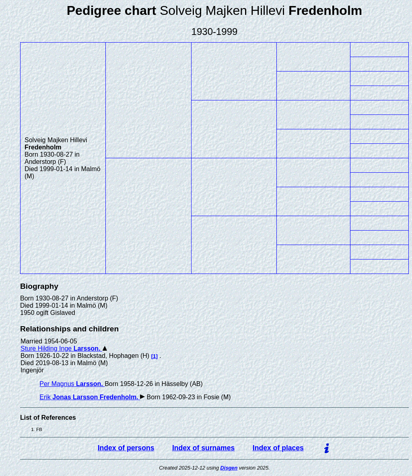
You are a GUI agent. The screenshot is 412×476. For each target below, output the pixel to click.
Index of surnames (203, 448)
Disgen (229, 468)
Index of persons (126, 448)
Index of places (278, 448)
